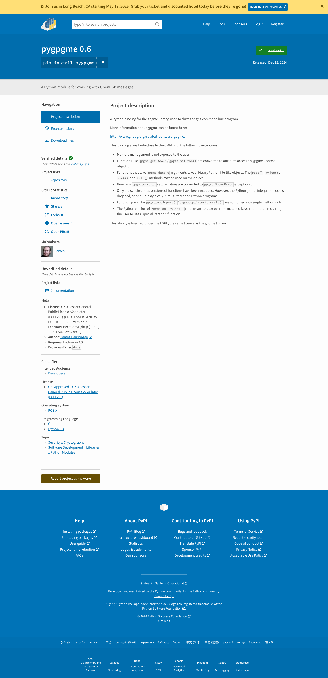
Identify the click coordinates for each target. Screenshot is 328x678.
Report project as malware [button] (71, 478)
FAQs (79, 555)
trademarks (205, 604)
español (80, 642)
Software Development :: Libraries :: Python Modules (74, 450)
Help (206, 24)
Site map (164, 621)
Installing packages (77, 531)
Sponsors (239, 24)
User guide (77, 543)
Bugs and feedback (192, 531)
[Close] (322, 6)
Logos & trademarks (136, 549)
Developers (56, 373)
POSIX (52, 410)
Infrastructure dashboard (134, 537)
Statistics (136, 543)
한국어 (269, 642)
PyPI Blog (134, 531)
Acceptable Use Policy (246, 555)
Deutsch (177, 642)
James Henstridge (74, 337)
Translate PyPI (190, 543)
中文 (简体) (193, 642)
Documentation (59, 290)
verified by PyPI (80, 164)
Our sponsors (135, 555)
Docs (221, 24)
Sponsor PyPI (192, 549)
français (94, 642)
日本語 (107, 642)
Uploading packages (77, 537)
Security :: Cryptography (66, 442)
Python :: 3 (56, 429)
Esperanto (255, 642)
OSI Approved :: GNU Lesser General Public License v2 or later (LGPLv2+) (73, 391)
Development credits (190, 555)
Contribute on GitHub (190, 537)
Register (277, 24)
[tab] (70, 117)
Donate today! (164, 596)
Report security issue (248, 537)
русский (228, 642)
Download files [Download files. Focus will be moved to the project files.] (59, 140)
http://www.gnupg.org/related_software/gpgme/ (147, 136)
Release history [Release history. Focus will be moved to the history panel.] (59, 128)
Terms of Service (246, 531)
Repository (56, 180)
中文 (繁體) (212, 642)
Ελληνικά (163, 642)
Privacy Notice (246, 549)
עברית (241, 642)
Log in (259, 24)
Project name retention (77, 549)
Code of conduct (246, 543)
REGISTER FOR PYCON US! (266, 7)
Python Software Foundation (162, 608)
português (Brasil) (125, 642)
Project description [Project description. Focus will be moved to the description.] (62, 116)
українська (147, 642)
